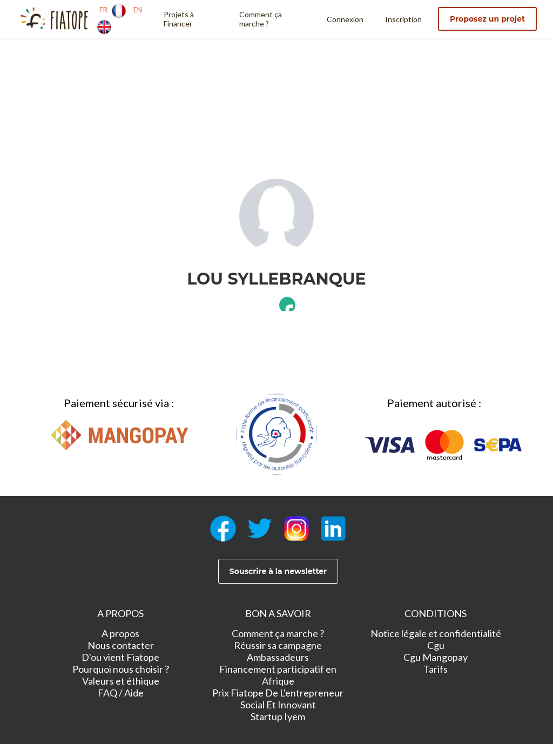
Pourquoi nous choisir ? (120, 669)
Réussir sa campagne (278, 645)
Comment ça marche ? (260, 19)
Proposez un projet (487, 19)
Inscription (403, 19)
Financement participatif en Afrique (277, 675)
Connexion (345, 19)
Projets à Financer (179, 19)
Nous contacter (120, 645)
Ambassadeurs (278, 657)
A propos (120, 633)
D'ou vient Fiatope (120, 657)
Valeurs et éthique (120, 681)
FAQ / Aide (121, 693)
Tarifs (435, 669)
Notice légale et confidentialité (435, 633)
